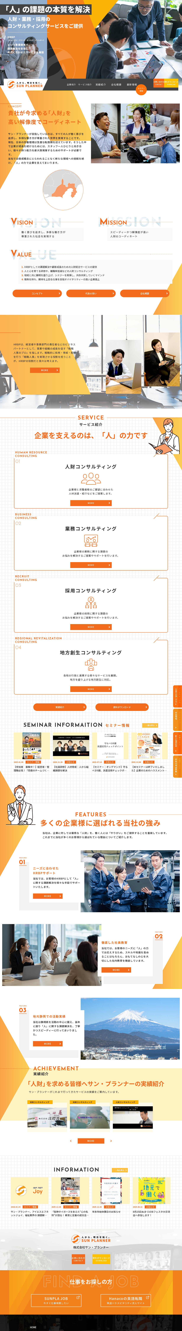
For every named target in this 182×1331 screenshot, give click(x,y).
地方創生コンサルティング (86, 1264)
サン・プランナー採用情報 (140, 1243)
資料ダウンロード (82, 1270)
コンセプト (37, 1248)
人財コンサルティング (84, 1248)
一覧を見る (149, 624)
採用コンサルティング (84, 1259)
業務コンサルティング (84, 1254)
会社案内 (35, 1270)
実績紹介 (110, 84)
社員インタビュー (135, 1254)
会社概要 (121, 84)
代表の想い (37, 1254)
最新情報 (133, 84)
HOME (34, 1238)
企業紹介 (35, 1243)
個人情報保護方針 (40, 1281)
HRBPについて (39, 1259)
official (80, 1303)
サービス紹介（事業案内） (87, 1243)
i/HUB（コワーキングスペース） (40, 1303)
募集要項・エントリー (137, 1259)
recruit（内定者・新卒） (144, 1308)
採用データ (132, 1248)
